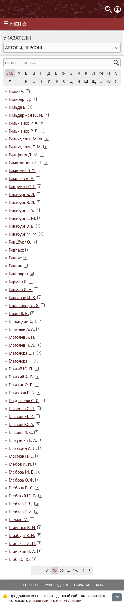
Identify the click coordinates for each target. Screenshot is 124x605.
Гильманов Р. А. (24, 123)
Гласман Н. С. (21, 456)
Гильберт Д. (20, 99)
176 (75, 570)
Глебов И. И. (20, 464)
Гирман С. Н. (21, 289)
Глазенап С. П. (22, 408)
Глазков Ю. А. (21, 424)
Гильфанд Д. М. (24, 154)
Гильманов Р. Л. (24, 131)
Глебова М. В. (22, 472)
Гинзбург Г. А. (21, 210)
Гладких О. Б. (21, 384)
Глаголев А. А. (22, 329)
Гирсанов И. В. (22, 297)
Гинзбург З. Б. (22, 226)
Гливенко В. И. (22, 527)
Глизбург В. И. (22, 535)
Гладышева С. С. (24, 400)
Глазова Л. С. (21, 432)
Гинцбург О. (20, 242)
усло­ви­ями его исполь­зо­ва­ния (56, 600)
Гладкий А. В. (21, 377)
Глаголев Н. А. (22, 345)
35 (55, 570)
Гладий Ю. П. (21, 369)
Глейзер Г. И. (21, 511)
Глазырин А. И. (23, 448)
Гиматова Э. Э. (22, 170)
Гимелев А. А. (22, 178)
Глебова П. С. (21, 488)
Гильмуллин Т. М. (25, 147)
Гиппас (15, 258)
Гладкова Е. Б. (22, 392)
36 (62, 570)
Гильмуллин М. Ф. (26, 139)
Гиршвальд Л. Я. (24, 305)
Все (9, 73)
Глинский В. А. (22, 551)
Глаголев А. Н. (22, 337)
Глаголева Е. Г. (22, 353)
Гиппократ (18, 273)
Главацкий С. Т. (23, 321)
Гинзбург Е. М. (22, 218)
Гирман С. (18, 281)
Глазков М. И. (21, 416)
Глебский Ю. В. (23, 496)
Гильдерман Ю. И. (26, 115)
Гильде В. (18, 107)
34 (48, 570)
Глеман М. (19, 519)
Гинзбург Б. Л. (22, 194)
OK (117, 597)
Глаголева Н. (21, 361)
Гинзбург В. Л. (22, 202)
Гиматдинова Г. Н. (25, 162)
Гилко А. (16, 91)
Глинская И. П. (22, 543)
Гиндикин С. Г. (22, 186)
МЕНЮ (18, 24)
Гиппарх (16, 250)
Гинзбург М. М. (23, 234)
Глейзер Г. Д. (21, 503)
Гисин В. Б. (19, 313)
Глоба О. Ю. (20, 559)
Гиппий (15, 266)
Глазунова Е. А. (23, 440)
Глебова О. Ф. (21, 480)
